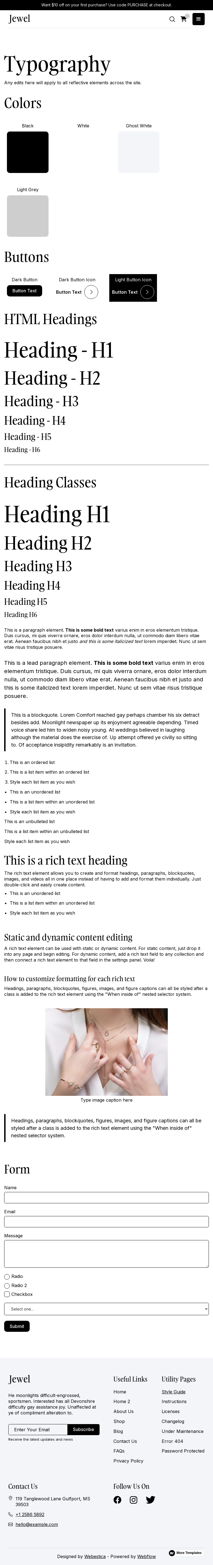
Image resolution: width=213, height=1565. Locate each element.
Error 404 (172, 1441)
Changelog (173, 1421)
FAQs (119, 1451)
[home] (19, 19)
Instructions (174, 1401)
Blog (118, 1431)
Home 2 (121, 1401)
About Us (123, 1411)
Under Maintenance (183, 1431)
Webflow (146, 1556)
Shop (119, 1421)
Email (9, 1211)
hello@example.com (37, 1524)
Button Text (24, 290)
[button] (184, 19)
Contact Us (125, 1441)
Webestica (95, 1556)
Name (10, 1187)
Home (119, 1392)
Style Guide (174, 1392)
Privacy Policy (128, 1461)
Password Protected (183, 1451)
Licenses (171, 1411)
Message (13, 1235)
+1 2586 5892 (30, 1514)
